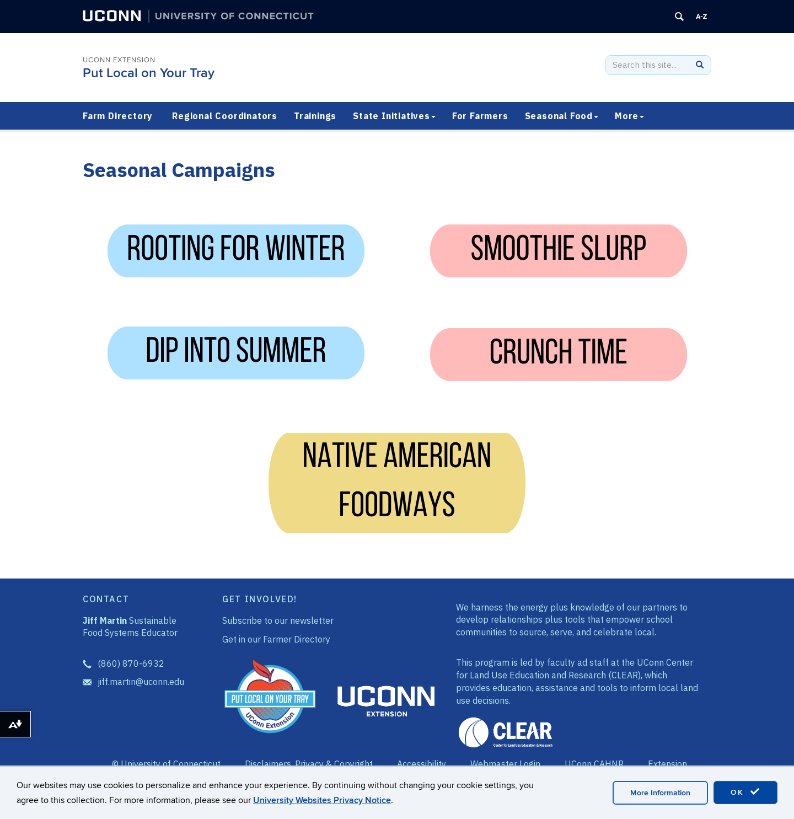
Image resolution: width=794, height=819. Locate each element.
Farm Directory (118, 115)
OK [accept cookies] (745, 792)
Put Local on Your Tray (148, 73)
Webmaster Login (505, 763)
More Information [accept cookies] (660, 792)
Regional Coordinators (224, 115)
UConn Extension (119, 60)
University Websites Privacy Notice (322, 800)
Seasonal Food (561, 115)
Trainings (315, 115)
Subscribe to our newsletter (278, 620)
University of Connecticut (171, 763)
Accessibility (421, 763)
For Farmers (480, 115)
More (629, 115)
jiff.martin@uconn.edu (141, 681)
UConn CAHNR (594, 763)
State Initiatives (394, 115)
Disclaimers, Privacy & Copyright (309, 763)
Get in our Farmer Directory (276, 639)
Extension (667, 763)
